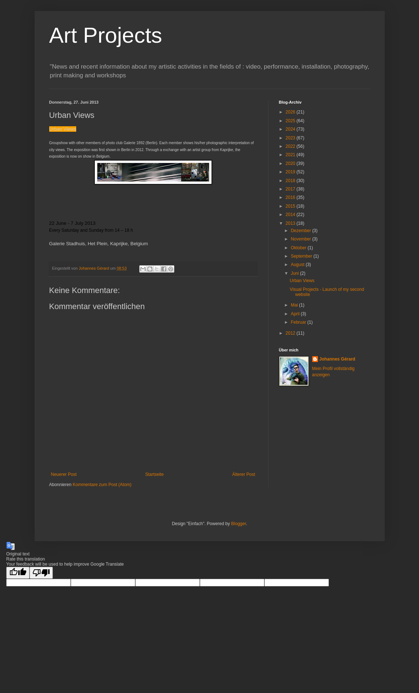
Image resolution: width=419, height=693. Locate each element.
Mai (295, 305)
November (301, 239)
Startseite (154, 474)
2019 (291, 171)
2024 (291, 129)
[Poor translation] (41, 573)
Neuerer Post (64, 474)
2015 (291, 206)
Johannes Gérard (337, 359)
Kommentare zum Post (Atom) (102, 484)
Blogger (238, 523)
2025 (291, 120)
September (302, 256)
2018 (291, 180)
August (298, 264)
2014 (291, 214)
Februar (299, 322)
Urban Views (302, 280)
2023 (291, 137)
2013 (291, 223)
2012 (291, 333)
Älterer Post (243, 474)
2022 (291, 146)
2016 (291, 197)
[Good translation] (18, 573)
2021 (291, 154)
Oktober (299, 247)
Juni (295, 273)
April (295, 313)
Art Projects (105, 35)
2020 (291, 163)
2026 (291, 112)
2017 (291, 189)
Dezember (301, 230)
